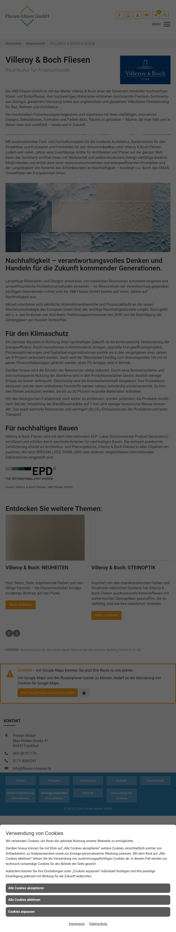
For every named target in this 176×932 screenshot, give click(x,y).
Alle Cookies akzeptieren (26, 888)
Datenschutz (98, 924)
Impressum (77, 924)
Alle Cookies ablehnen (24, 900)
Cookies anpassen (21, 911)
